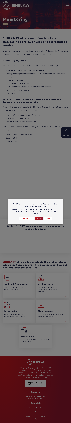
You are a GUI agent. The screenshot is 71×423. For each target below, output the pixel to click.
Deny (48, 218)
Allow (39, 218)
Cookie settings (26, 218)
